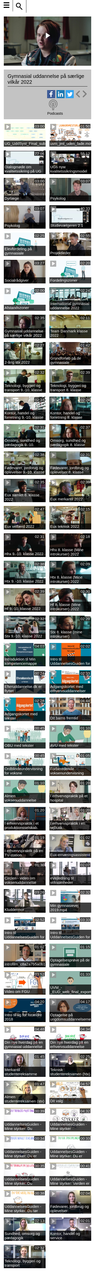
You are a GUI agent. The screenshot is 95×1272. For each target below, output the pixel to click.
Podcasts (55, 113)
